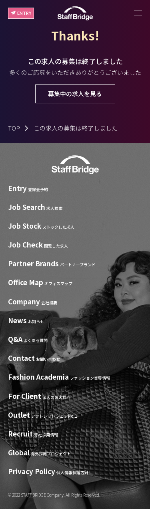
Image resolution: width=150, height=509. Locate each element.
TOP (14, 128)
